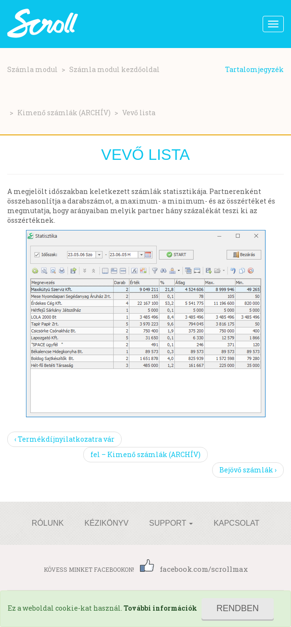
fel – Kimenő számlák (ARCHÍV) (145, 454)
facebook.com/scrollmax (194, 569)
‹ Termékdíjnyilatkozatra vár (64, 439)
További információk (160, 608)
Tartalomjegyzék (254, 69)
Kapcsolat (236, 523)
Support (171, 523)
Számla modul (32, 69)
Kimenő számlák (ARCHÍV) (64, 112)
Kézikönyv (107, 523)
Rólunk (48, 523)
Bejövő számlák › (248, 469)
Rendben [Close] (237, 608)
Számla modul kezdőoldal (114, 69)
